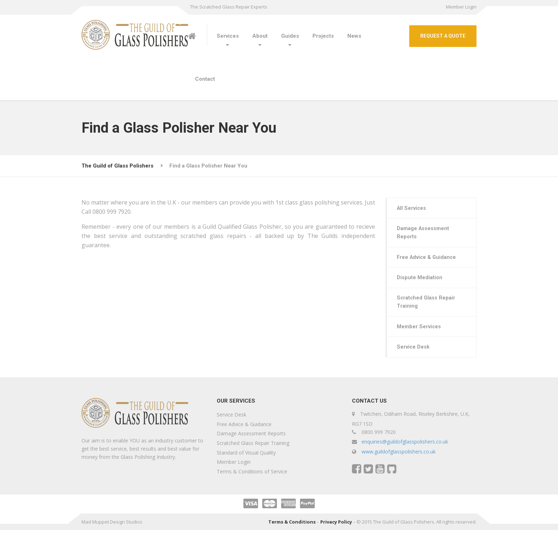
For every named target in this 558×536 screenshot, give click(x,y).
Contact (205, 79)
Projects (323, 36)
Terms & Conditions (292, 528)
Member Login (461, 7)
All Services (413, 208)
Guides (290, 36)
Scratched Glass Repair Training (427, 305)
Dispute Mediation (420, 280)
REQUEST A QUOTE (442, 36)
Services (228, 36)
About (260, 36)
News (354, 36)
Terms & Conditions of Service (252, 477)
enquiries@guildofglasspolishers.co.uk (405, 447)
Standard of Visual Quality (246, 458)
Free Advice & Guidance (428, 259)
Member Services (420, 331)
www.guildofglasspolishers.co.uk (399, 457)
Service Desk (414, 352)
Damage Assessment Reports (424, 234)
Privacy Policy (336, 528)
